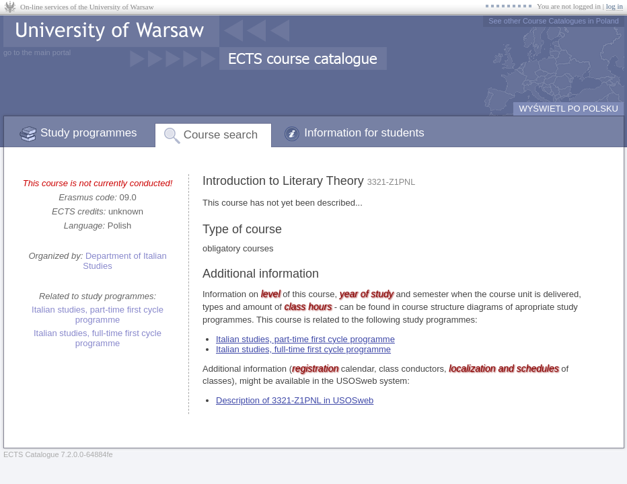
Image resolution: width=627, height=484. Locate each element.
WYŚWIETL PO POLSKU (568, 109)
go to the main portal (37, 52)
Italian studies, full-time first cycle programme (97, 338)
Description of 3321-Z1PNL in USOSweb (294, 400)
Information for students (364, 132)
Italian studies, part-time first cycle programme (97, 315)
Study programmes (88, 132)
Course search (221, 134)
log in (614, 6)
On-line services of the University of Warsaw (87, 7)
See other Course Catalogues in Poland (553, 21)
